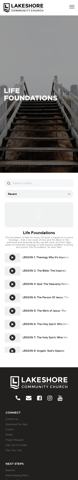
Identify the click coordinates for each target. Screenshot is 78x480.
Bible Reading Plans (17, 475)
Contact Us (12, 419)
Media (9, 434)
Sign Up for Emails (16, 445)
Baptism (10, 470)
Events (9, 429)
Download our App (16, 424)
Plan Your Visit (14, 450)
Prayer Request (14, 439)
